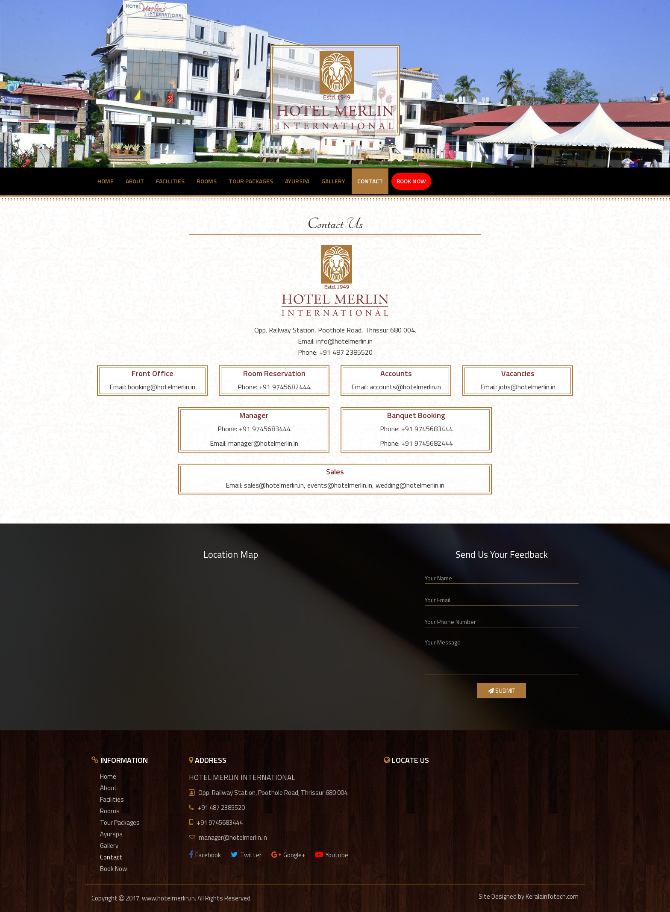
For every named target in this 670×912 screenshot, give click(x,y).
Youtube (331, 855)
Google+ (288, 855)
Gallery (333, 181)
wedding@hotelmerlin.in (410, 485)
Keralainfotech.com (552, 896)
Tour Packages (251, 181)
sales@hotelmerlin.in (274, 485)
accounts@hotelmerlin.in (405, 387)
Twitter (246, 855)
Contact (370, 181)
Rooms (207, 181)
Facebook (205, 855)
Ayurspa (297, 181)
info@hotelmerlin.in (344, 341)
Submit (501, 690)
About (135, 181)
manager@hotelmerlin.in (263, 443)
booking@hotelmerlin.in (161, 387)
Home (105, 181)
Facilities (170, 181)
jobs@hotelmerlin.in (527, 387)
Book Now (411, 181)
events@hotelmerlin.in (339, 485)
